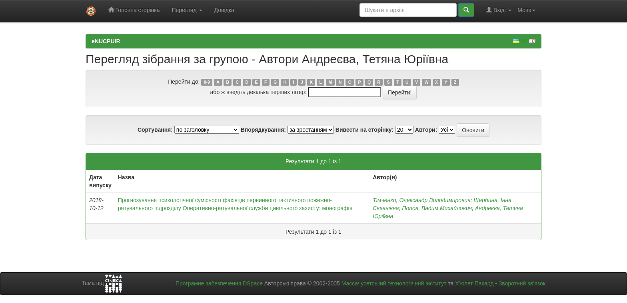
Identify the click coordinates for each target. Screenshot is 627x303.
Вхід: (498, 9)
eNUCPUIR (106, 41)
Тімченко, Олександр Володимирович (421, 200)
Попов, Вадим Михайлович (437, 208)
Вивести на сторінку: (364, 129)
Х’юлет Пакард (474, 283)
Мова (526, 10)
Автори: (426, 129)
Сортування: (155, 129)
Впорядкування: (263, 129)
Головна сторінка (134, 9)
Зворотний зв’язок (522, 283)
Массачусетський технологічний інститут (394, 283)
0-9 (207, 82)
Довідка (224, 10)
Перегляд (187, 10)
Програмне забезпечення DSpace (219, 283)
